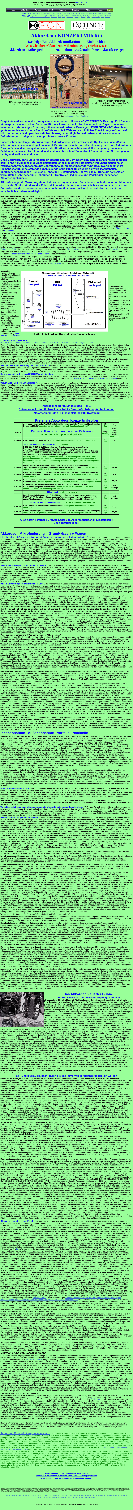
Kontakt (107, 17)
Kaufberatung (83, 13)
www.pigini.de (81, 2)
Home (30, 13)
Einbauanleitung (123, 228)
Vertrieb (59, 13)
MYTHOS (14, 1495)
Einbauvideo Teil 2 (8, 249)
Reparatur (94, 15)
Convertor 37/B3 (77, 1495)
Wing (68, 1497)
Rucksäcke (69, 17)
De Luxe (54, 1497)
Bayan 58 (26, 1495)
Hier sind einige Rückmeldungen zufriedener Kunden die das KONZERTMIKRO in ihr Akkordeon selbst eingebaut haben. (47, 343)
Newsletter (61, 15)
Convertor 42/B (67, 1495)
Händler (104, 13)
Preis (100, 13)
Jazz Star (48, 1497)
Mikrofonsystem (76, 15)
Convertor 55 (47, 1495)
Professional (62, 1497)
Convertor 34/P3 (100, 1495)
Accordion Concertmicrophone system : (25, 1433)
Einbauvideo (115, 249)
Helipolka (87, 1497)
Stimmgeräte (96, 17)
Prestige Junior (57, 1495)
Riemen (83, 17)
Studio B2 (109, 1495)
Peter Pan (115, 1495)
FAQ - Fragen (93, 13)
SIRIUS (20, 1495)
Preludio (80, 1497)
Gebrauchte (86, 15)
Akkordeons (66, 13)
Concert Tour (51, 13)
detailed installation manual (62, 1445)
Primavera (74, 1497)
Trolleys (77, 17)
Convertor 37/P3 (89, 1495)
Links (102, 17)
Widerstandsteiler (39, 1298)
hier (17, 1249)
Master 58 (33, 1495)
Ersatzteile (54, 17)
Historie (43, 13)
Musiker (68, 15)
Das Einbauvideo (97, 1399)
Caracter (39, 1495)
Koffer (88, 17)
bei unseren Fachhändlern (76, 116)
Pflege (101, 15)
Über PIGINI (36, 13)
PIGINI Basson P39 (34, 1360)
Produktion (74, 13)
